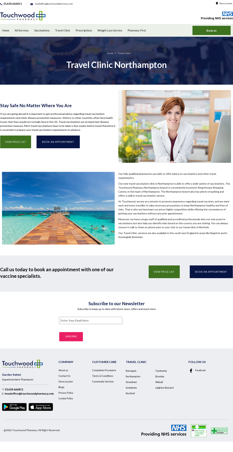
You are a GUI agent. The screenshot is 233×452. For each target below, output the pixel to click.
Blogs (61, 387)
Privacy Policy (66, 392)
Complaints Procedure (104, 370)
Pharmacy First (137, 30)
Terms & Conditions (102, 375)
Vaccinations (42, 30)
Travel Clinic (62, 30)
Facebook (197, 370)
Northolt (130, 393)
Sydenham (131, 387)
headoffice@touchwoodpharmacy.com (29, 393)
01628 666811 (14, 389)
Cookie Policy (66, 398)
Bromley (159, 376)
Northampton (133, 376)
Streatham (131, 382)
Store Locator (224, 3)
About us (63, 370)
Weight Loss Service (109, 30)
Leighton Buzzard (164, 387)
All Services (22, 30)
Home (5, 30)
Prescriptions (84, 30)
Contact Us (64, 375)
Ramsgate (131, 370)
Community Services (103, 381)
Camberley (161, 370)
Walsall (159, 382)
